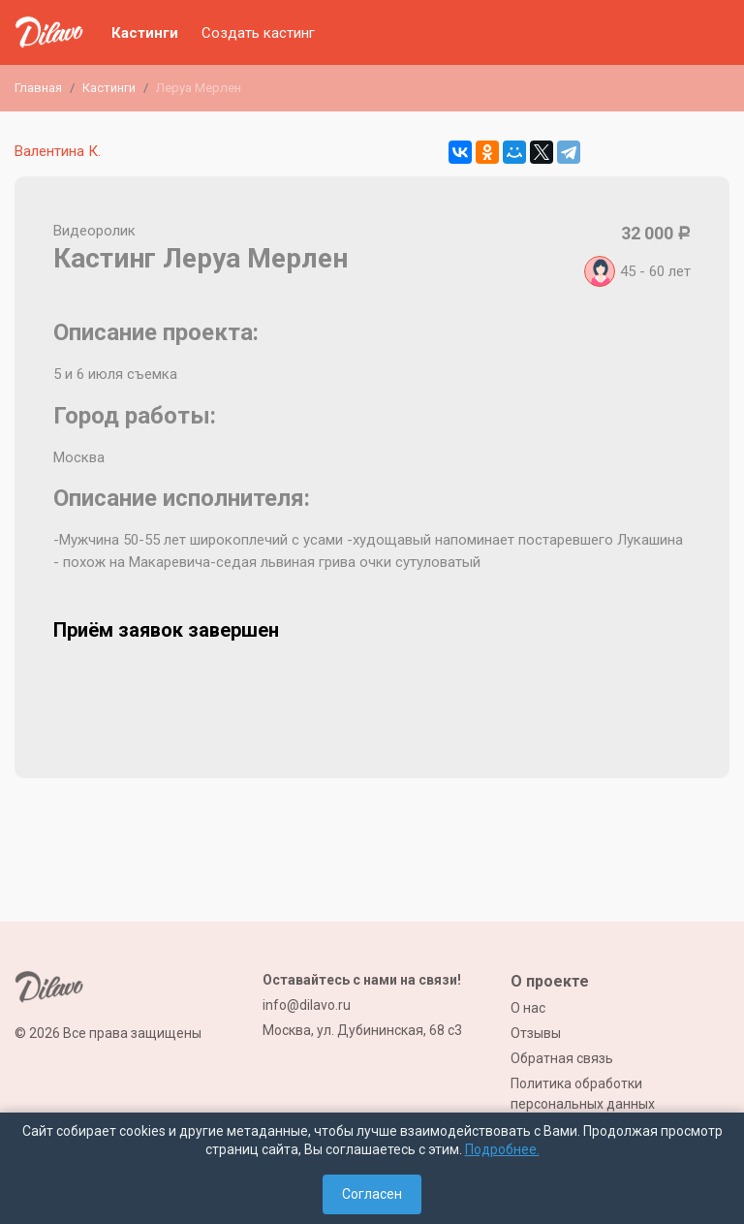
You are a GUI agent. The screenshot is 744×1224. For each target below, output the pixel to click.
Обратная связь (562, 1058)
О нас (528, 1008)
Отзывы (536, 1033)
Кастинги (144, 33)
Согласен (372, 1194)
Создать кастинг (258, 33)
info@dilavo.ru (307, 1005)
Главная (38, 87)
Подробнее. (502, 1149)
